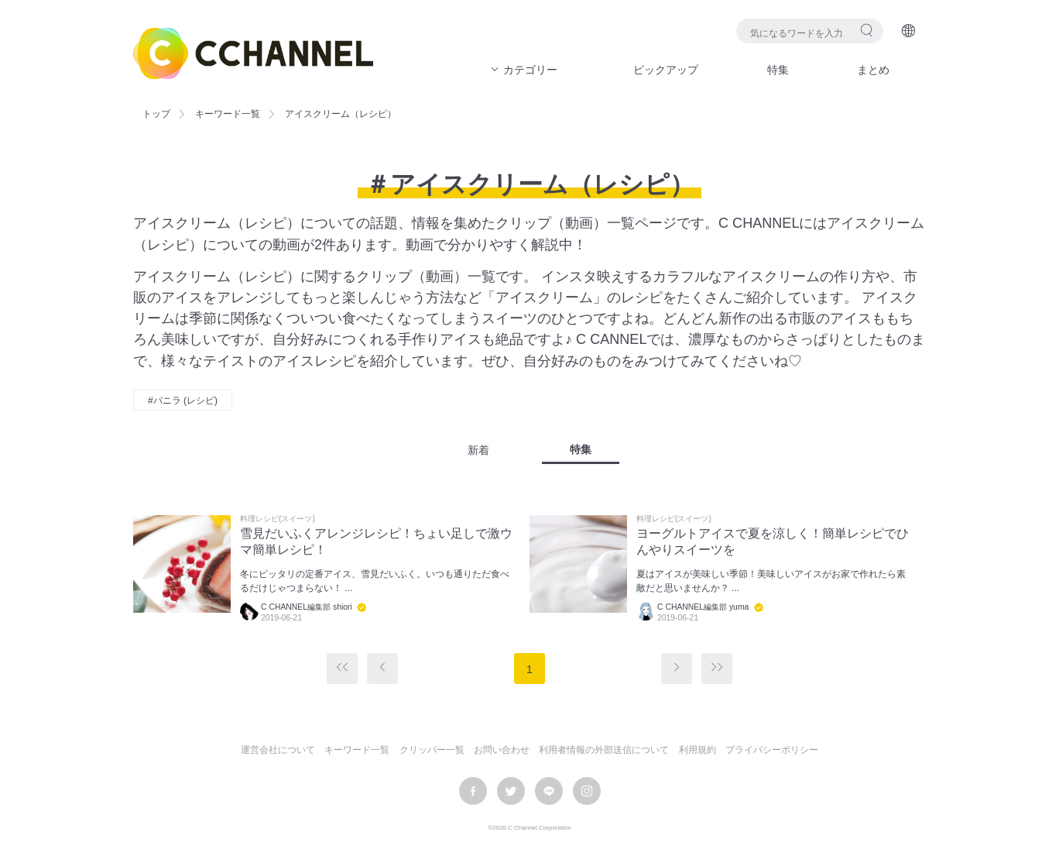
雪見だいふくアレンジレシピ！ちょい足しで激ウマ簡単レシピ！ (376, 541)
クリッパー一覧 (431, 749)
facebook (473, 791)
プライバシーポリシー (771, 749)
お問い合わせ (502, 749)
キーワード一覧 (227, 113)
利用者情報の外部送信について (604, 749)
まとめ (873, 70)
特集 (778, 70)
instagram (587, 791)
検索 (866, 29)
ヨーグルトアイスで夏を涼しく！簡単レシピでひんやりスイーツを (772, 541)
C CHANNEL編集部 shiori (306, 607)
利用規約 (697, 749)
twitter (511, 791)
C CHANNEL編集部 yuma (703, 607)
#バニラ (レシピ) (183, 400)
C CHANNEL (253, 53)
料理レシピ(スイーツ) (277, 519)
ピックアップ (665, 70)
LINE (549, 791)
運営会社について (278, 749)
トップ (156, 113)
